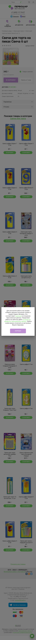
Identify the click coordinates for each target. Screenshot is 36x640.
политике (18, 316)
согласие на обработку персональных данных (17, 320)
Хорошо (18, 331)
